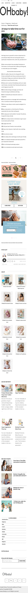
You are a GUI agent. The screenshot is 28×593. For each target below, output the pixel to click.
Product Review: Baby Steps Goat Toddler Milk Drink (6, 394)
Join (2, 3)
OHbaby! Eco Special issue (21, 320)
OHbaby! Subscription (7, 286)
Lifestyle (3, 531)
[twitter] (8, 0)
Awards (25, 3)
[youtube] (24, 580)
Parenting (3, 529)
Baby (3, 524)
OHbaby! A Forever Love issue (20, 303)
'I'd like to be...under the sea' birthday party (19, 502)
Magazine (4, 541)
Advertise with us (5, 519)
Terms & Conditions (12, 587)
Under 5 (3, 526)
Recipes (3, 536)
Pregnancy (8, 23)
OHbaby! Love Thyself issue (21, 354)
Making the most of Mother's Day (18, 488)
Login (12, 3)
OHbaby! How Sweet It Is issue (7, 303)
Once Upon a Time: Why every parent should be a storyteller (19, 462)
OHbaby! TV (14, 5)
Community (4, 534)
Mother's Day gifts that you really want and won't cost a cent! (19, 475)
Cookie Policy (3, 587)
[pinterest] (20, 580)
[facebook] (7, 580)
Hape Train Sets (19, 393)
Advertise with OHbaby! (10, 71)
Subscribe (18, 3)
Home (2, 23)
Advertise (7, 3)
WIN (2, 539)
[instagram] (15, 580)
